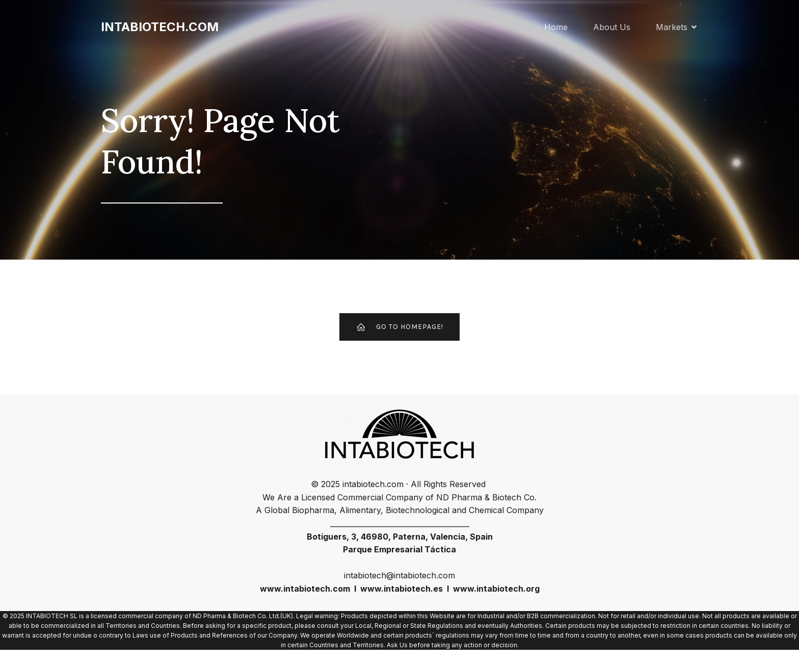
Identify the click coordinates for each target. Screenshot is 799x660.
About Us (611, 28)
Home (556, 28)
